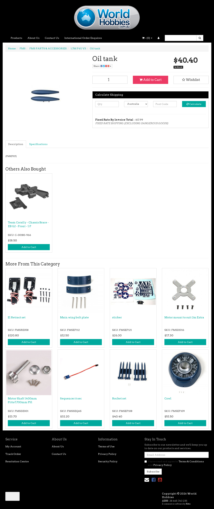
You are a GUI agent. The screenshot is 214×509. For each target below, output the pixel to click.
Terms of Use (106, 446)
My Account (13, 446)
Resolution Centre (17, 461)
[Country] (136, 104)
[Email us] (146, 479)
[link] (154, 479)
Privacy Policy (107, 454)
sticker (117, 317)
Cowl (167, 398)
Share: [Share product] (102, 66)
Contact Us (52, 38)
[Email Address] (176, 455)
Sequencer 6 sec (71, 398)
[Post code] (165, 104)
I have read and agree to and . (174, 463)
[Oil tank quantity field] (110, 80)
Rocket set (119, 398)
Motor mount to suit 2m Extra (184, 317)
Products (16, 38)
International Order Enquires (83, 38)
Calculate (194, 104)
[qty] (107, 104)
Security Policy (108, 461)
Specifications (38, 144)
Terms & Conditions (191, 461)
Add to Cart (150, 80)
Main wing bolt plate (74, 317)
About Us (33, 38)
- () (147, 38)
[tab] (15, 144)
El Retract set (17, 317)
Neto (188, 504)
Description (15, 144)
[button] (191, 80)
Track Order (13, 454)
